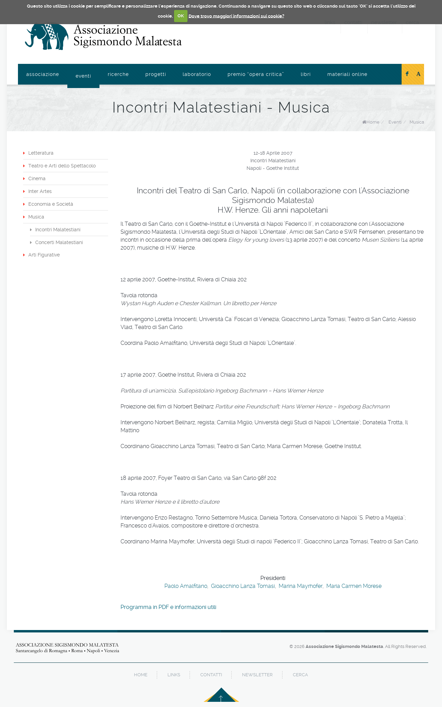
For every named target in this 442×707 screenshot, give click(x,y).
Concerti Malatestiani (59, 242)
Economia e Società (50, 204)
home (140, 674)
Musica (417, 122)
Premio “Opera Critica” (256, 74)
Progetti (155, 74)
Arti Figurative (44, 255)
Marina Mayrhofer (301, 586)
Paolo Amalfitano (185, 586)
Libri (306, 74)
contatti (211, 674)
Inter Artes (40, 191)
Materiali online (347, 74)
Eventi (83, 76)
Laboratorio (197, 74)
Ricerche (118, 74)
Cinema (37, 178)
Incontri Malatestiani (57, 229)
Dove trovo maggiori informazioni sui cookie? (236, 15)
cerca (300, 674)
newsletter (257, 674)
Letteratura (41, 153)
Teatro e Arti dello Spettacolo (62, 165)
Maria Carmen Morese (354, 586)
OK (180, 15)
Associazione (42, 74)
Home (372, 122)
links (173, 674)
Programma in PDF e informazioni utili (168, 607)
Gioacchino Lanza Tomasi (243, 586)
